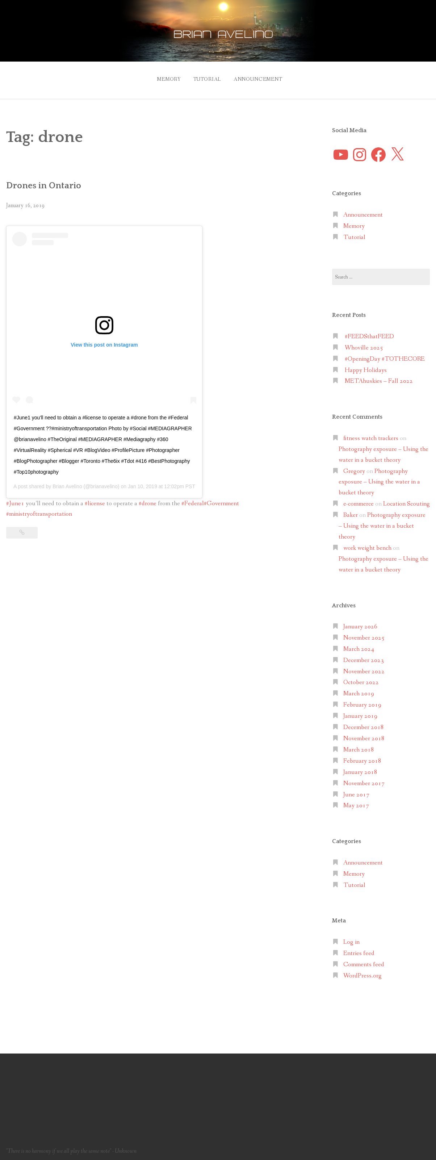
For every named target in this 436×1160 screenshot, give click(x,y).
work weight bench (367, 544)
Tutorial (205, 77)
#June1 (15, 500)
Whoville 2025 (364, 344)
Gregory (354, 468)
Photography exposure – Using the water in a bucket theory (379, 479)
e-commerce (358, 500)
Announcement (259, 77)
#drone (147, 500)
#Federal (192, 500)
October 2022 (361, 679)
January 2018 (360, 769)
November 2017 (364, 780)
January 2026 (360, 623)
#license (95, 500)
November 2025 (364, 634)
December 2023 (363, 657)
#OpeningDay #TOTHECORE (385, 355)
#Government (221, 500)
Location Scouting (406, 500)
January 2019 (360, 712)
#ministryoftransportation (39, 511)
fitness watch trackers (370, 435)
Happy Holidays (366, 367)
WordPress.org (362, 972)
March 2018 (358, 746)
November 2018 (364, 735)
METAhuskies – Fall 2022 (379, 378)
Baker (350, 511)
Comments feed (363, 961)
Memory (164, 77)
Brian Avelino (67, 483)
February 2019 (362, 702)
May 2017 (356, 802)
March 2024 (358, 645)
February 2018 (362, 757)
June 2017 (356, 791)
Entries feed (358, 950)
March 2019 (358, 690)
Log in (351, 938)
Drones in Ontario (47, 181)
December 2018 (363, 724)
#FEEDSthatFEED (369, 333)
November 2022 (364, 668)
